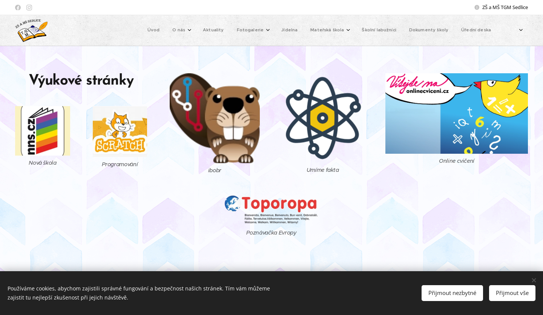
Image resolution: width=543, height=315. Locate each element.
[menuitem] (378, 30)
